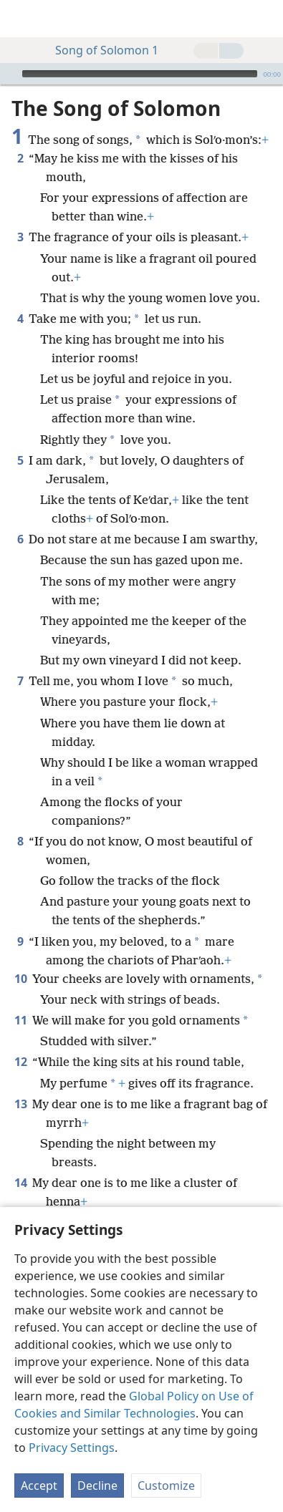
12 (20, 1062)
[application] (141, 73)
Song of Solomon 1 (99, 50)
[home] (21, 18)
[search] (265, 18)
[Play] (9, 73)
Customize (166, 1485)
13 (20, 1104)
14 (20, 1183)
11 (20, 1020)
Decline (97, 1485)
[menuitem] (21, 18)
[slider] (139, 73)
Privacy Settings (72, 1447)
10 (20, 979)
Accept (39, 1485)
